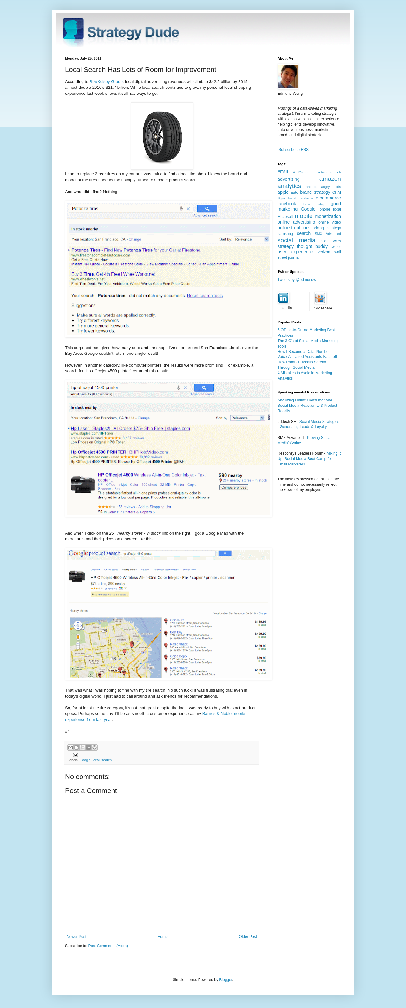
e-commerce (328, 197)
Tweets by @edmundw (297, 279)
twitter (336, 246)
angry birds (331, 187)
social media (297, 240)
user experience (295, 251)
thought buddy (312, 246)
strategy (286, 246)
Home (163, 936)
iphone (324, 209)
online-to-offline (293, 227)
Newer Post (76, 936)
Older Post (248, 936)
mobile (304, 215)
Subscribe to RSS (293, 149)
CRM (336, 192)
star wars (331, 241)
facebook (287, 203)
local (96, 760)
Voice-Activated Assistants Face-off (307, 356)
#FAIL (284, 171)
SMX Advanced (328, 234)
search (107, 760)
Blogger (225, 980)
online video (329, 222)
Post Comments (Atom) (108, 946)
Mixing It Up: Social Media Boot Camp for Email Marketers (309, 458)
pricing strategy (326, 228)
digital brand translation (295, 198)
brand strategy (315, 192)
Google (85, 760)
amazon (330, 178)
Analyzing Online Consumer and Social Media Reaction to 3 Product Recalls (307, 405)
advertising (289, 179)
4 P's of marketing (309, 172)
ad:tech (335, 172)
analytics (289, 186)
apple (283, 192)
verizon (324, 252)
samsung (285, 233)
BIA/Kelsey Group (106, 81)
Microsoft (285, 216)
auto (294, 192)
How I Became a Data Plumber (304, 351)
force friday (313, 204)
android (311, 187)
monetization (328, 216)
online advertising (296, 221)
